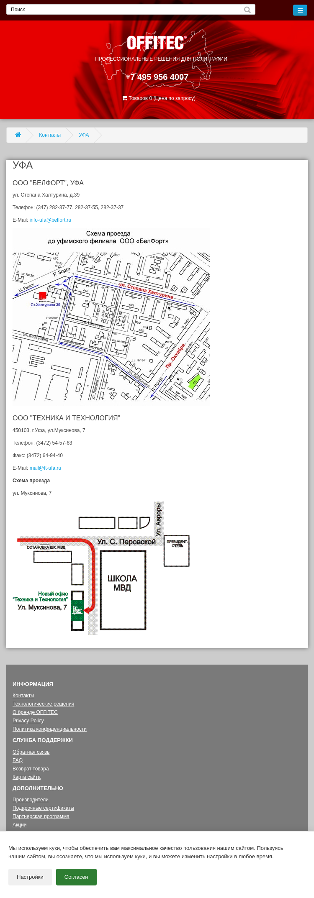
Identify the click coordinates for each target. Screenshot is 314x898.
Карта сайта (27, 777)
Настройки (30, 877)
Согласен (76, 877)
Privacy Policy (28, 721)
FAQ (18, 760)
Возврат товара (31, 769)
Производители (31, 800)
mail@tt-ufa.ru (46, 468)
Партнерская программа (41, 816)
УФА (84, 135)
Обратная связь (31, 752)
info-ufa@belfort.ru (51, 220)
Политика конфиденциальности (50, 729)
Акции (20, 825)
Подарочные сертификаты (43, 808)
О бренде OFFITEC (35, 712)
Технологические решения (43, 704)
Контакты (50, 135)
